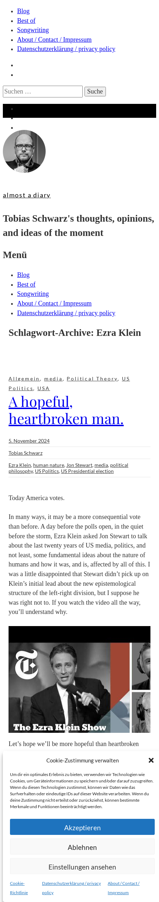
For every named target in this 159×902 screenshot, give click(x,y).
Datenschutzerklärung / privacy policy (66, 48)
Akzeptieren (82, 827)
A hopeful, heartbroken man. (66, 410)
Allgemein (24, 379)
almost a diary (27, 195)
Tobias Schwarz (25, 453)
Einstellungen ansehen (82, 867)
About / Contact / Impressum (54, 39)
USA (43, 388)
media (53, 379)
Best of (26, 20)
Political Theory (92, 379)
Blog (23, 11)
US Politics (47, 471)
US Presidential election (87, 471)
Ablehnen (82, 847)
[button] (151, 760)
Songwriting (33, 30)
